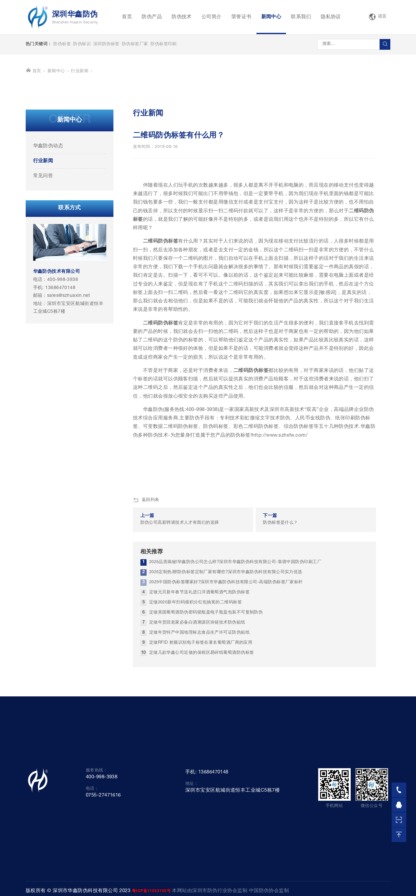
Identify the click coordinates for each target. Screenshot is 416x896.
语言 (378, 17)
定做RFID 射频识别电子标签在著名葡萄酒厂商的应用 (201, 744)
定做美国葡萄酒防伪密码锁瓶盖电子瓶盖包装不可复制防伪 (206, 714)
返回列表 (146, 601)
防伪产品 (152, 17)
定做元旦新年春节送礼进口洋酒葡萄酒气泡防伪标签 (199, 694)
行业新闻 (79, 172)
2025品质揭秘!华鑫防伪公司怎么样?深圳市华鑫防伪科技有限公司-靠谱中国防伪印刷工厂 (235, 663)
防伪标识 (82, 44)
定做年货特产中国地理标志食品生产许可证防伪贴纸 (199, 734)
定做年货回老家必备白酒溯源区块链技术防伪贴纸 (197, 724)
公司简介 (212, 17)
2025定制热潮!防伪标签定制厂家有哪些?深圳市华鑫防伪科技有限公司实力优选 (225, 673)
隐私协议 (331, 17)
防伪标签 (62, 44)
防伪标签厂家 (135, 44)
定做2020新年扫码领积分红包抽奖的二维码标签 (195, 704)
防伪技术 (182, 17)
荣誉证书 (241, 17)
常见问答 (43, 277)
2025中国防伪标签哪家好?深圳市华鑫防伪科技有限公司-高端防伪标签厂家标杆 (226, 683)
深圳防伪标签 (106, 44)
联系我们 (301, 17)
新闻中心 (271, 17)
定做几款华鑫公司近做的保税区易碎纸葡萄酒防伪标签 (201, 754)
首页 (127, 17)
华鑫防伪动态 (48, 247)
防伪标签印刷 (163, 44)
